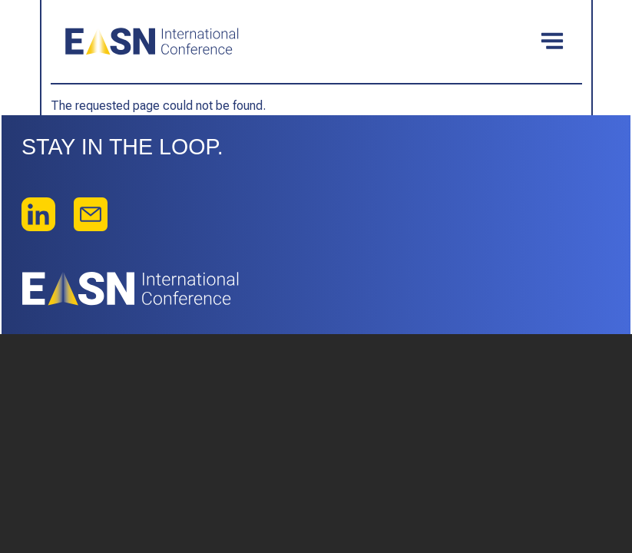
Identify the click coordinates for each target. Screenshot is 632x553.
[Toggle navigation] (552, 41)
